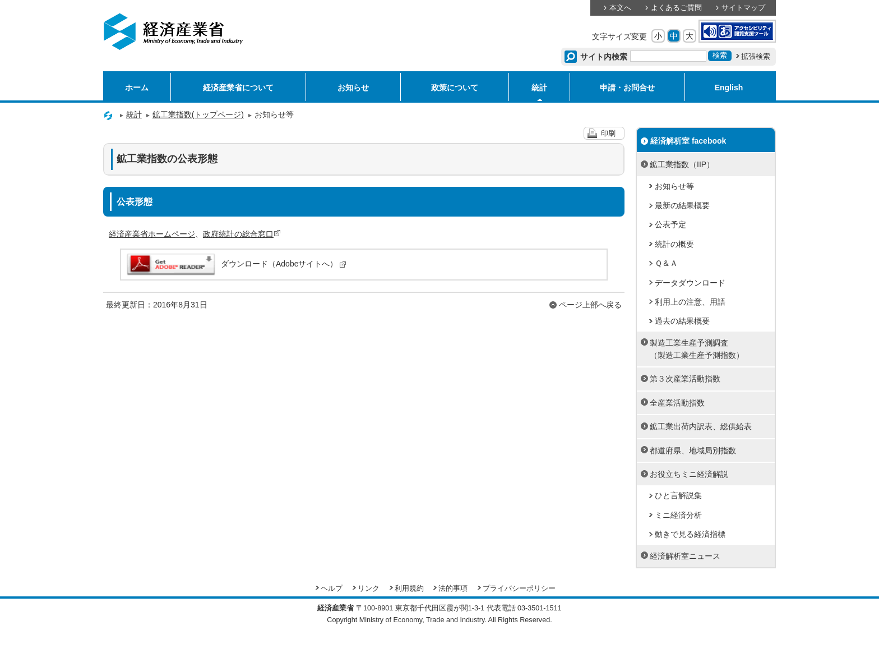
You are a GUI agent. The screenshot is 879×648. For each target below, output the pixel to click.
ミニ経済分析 (678, 515)
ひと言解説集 (678, 495)
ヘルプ (332, 588)
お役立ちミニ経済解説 (689, 474)
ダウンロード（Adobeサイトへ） (235, 263)
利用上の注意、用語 (690, 301)
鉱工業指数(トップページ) (198, 114)
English (729, 87)
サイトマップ (743, 8)
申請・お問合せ (627, 87)
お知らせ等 (674, 186)
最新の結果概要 (682, 205)
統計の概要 (674, 244)
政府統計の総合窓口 (242, 233)
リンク (369, 588)
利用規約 (409, 588)
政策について (454, 87)
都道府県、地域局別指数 (693, 450)
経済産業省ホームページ (152, 233)
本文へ (620, 8)
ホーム (137, 87)
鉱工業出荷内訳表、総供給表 (701, 426)
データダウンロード (690, 282)
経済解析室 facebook (688, 140)
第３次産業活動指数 (685, 378)
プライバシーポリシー (519, 588)
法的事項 (453, 588)
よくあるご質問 (676, 8)
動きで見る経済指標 (690, 534)
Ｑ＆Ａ (666, 263)
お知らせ (353, 87)
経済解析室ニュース (685, 556)
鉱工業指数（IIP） (682, 164)
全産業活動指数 (677, 402)
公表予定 (670, 224)
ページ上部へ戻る (590, 304)
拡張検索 (755, 57)
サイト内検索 (604, 56)
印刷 (608, 133)
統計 (539, 87)
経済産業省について (238, 87)
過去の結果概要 (682, 320)
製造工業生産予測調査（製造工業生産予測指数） (697, 349)
